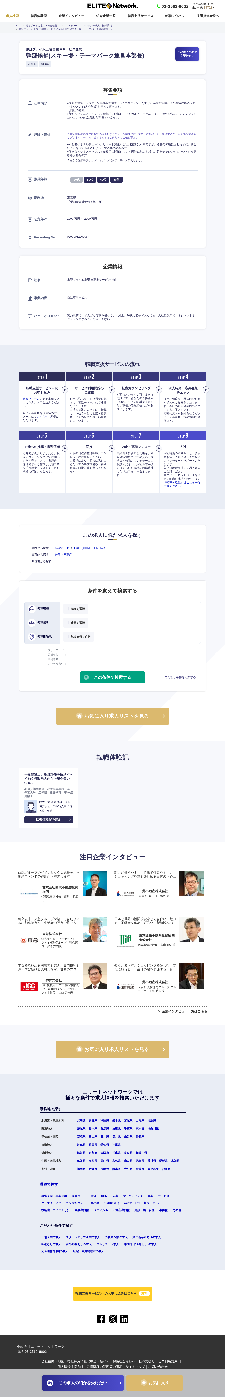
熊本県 (116, 1169)
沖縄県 (166, 1169)
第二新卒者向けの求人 (146, 1237)
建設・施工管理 (144, 1210)
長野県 (140, 1136)
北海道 (81, 1120)
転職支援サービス (141, 16)
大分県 (128, 1169)
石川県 (104, 1136)
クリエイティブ (51, 1203)
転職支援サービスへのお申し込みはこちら (112, 1293)
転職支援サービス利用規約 (158, 1361)
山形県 (140, 1120)
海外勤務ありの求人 (79, 1244)
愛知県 (104, 1144)
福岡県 (81, 1169)
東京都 (140, 1128)
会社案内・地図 (53, 1361)
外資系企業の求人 (116, 1237)
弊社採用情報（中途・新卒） (88, 1361)
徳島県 (140, 1160)
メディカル (101, 1210)
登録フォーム (31, 398)
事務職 (163, 1210)
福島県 (151, 1120)
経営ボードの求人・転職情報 (41, 25)
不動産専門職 (121, 1210)
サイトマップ (135, 1366)
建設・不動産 (63, 554)
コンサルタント (76, 1203)
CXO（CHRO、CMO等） (90, 548)
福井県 (116, 1136)
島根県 (93, 1160)
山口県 (128, 1160)
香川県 (151, 1160)
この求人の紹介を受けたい (187, 53)
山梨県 (128, 1136)
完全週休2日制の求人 (54, 1251)
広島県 (116, 1160)
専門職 (95, 1203)
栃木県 (93, 1128)
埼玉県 (116, 1128)
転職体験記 (39, 16)
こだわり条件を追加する (180, 677)
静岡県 (93, 1144)
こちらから (44, 416)
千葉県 (128, 1128)
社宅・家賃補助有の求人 (88, 1251)
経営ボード (62, 548)
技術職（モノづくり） (55, 1210)
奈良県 (128, 1152)
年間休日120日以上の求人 (140, 1244)
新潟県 (81, 1136)
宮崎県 (140, 1169)
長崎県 (104, 1169)
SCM (104, 1196)
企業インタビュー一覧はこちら (184, 1011)
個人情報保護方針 (70, 1366)
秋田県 (104, 1120)
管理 (93, 1196)
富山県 (93, 1136)
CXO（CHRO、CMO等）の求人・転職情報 (88, 25)
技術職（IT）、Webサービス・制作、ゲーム (132, 1203)
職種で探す (49, 1184)
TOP (16, 25)
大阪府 (104, 1152)
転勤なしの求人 (51, 1244)
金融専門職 (82, 1210)
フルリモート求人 (107, 1244)
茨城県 (81, 1128)
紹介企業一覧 (106, 16)
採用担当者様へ (207, 16)
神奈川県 (153, 1128)
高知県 (175, 1160)
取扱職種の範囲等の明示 (104, 1366)
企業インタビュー (71, 16)
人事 (115, 1196)
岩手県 (116, 1120)
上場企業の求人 (51, 1237)
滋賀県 (81, 1152)
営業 (150, 1196)
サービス (164, 1196)
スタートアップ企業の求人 (83, 1237)
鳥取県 (81, 1160)
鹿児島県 (153, 1169)
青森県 (93, 1120)
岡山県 (104, 1160)
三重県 (116, 1144)
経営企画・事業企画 (54, 1196)
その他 (177, 1210)
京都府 (93, 1152)
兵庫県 (116, 1152)
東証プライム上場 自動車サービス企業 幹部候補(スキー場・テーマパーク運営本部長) (65, 29)
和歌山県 (141, 1152)
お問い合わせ (158, 1366)
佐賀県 (93, 1169)
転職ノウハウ (175, 16)
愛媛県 (163, 1160)
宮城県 (128, 1120)
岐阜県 (81, 1144)
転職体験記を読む (49, 819)
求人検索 (12, 16)
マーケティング (133, 1196)
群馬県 (104, 1128)
